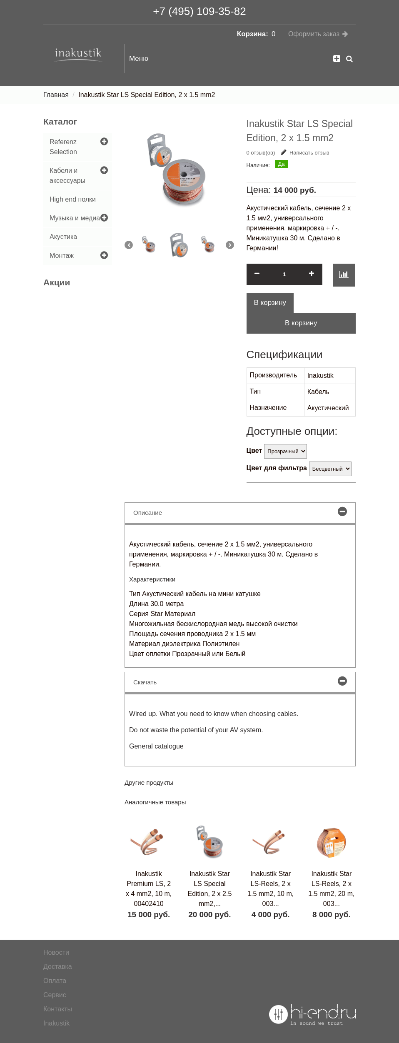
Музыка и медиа (75, 218)
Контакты (57, 1009)
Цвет (254, 450)
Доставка (57, 966)
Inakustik (56, 1023)
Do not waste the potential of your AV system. (196, 730)
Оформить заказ (313, 33)
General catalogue (156, 746)
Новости (56, 952)
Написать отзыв (305, 153)
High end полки (73, 199)
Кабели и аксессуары (67, 175)
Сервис (54, 994)
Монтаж (62, 255)
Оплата (54, 980)
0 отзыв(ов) (261, 153)
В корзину (301, 323)
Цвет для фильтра (277, 468)
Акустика (63, 236)
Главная (56, 94)
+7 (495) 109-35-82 (199, 11)
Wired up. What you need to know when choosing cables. (213, 713)
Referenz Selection (63, 146)
